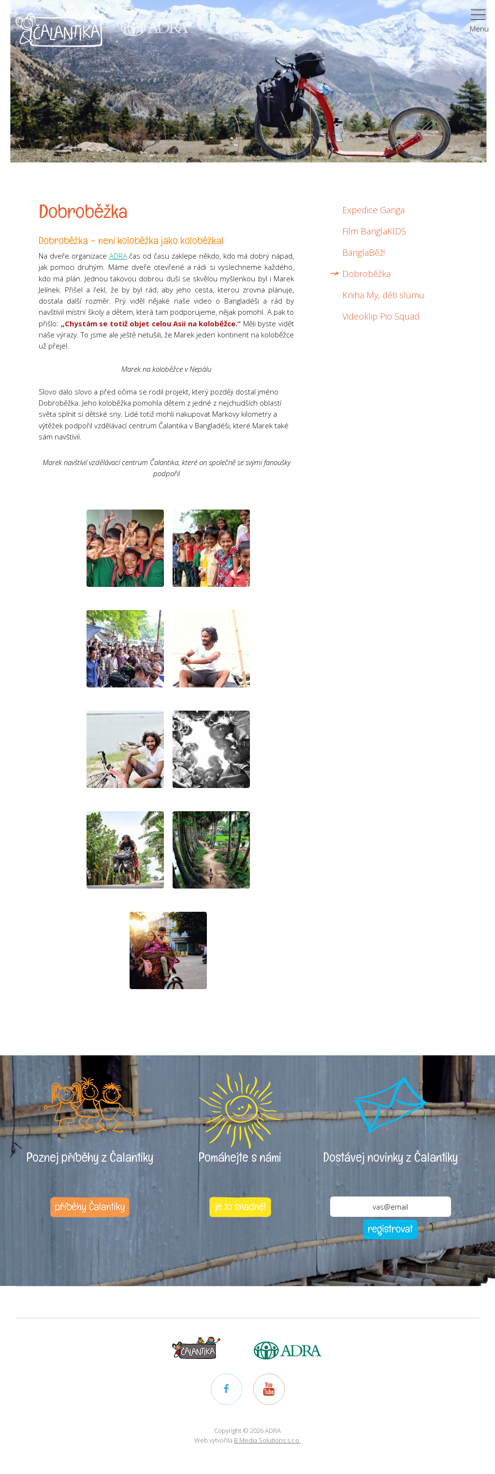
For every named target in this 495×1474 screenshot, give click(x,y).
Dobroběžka (366, 273)
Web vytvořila (247, 1440)
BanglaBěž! (363, 252)
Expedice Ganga (373, 210)
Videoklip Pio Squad (381, 316)
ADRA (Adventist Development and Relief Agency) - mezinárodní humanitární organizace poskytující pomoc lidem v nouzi (150, 18)
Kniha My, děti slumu (383, 295)
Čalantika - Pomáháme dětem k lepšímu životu (63, 31)
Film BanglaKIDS (374, 231)
